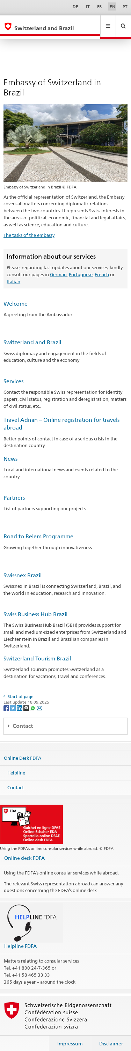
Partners (14, 491)
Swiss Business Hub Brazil (35, 607)
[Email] (39, 701)
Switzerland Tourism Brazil (37, 651)
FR (99, 6)
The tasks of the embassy (28, 228)
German (58, 268)
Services (13, 374)
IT (88, 6)
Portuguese (81, 268)
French (102, 268)
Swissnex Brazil (22, 568)
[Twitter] (13, 701)
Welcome (15, 297)
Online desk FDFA (24, 851)
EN (112, 6)
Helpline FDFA (20, 939)
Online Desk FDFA (22, 751)
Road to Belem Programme (38, 529)
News (10, 452)
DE (75, 6)
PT (125, 6)
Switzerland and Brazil (32, 335)
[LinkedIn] (20, 701)
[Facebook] (6, 701)
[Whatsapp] (33, 701)
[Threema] (26, 701)
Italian (13, 275)
